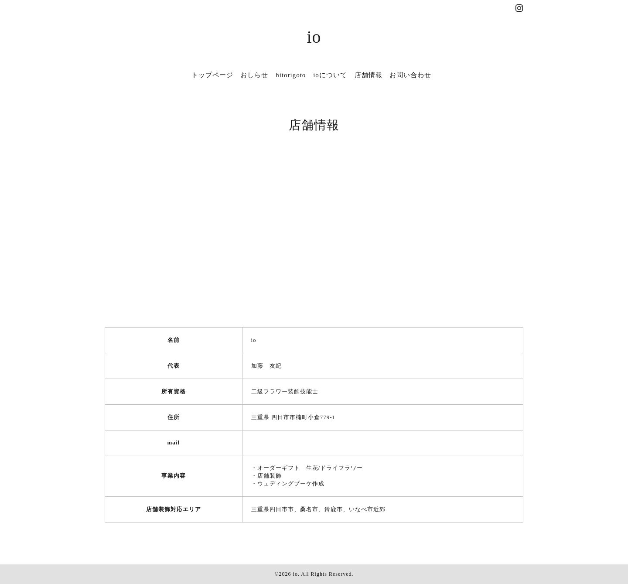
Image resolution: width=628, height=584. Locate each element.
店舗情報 (368, 75)
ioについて (330, 75)
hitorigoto (291, 75)
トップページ (212, 75)
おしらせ (254, 75)
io (314, 37)
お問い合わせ (410, 75)
